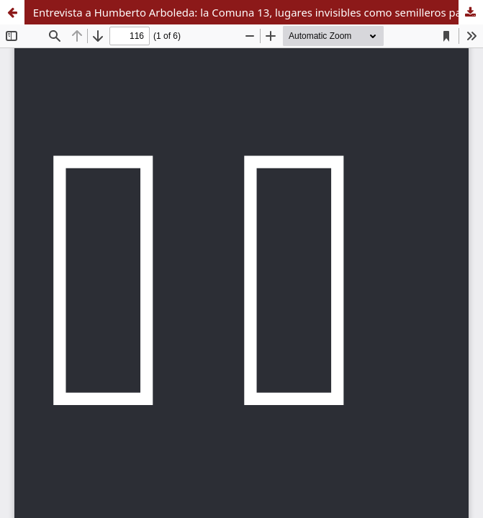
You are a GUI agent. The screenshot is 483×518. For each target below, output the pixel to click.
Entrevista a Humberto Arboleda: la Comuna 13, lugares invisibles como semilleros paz (249, 12)
